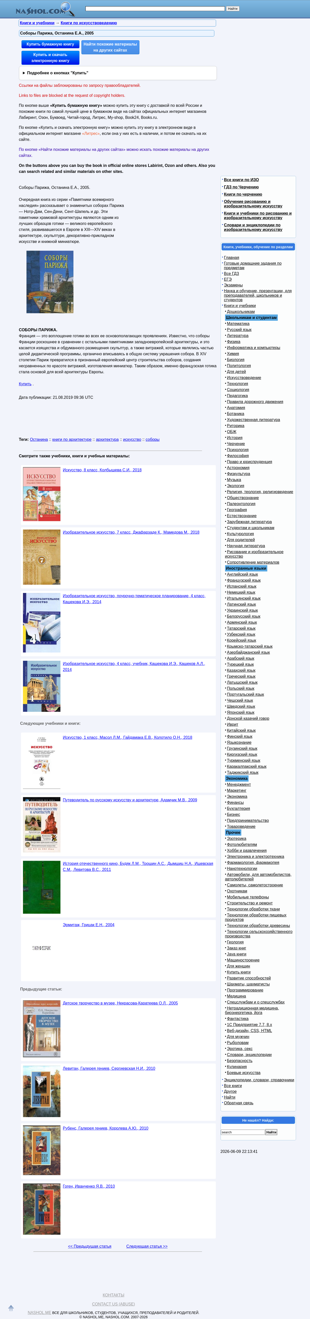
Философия (238, 456)
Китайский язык (241, 730)
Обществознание (243, 498)
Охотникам (237, 891)
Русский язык (239, 329)
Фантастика (238, 1019)
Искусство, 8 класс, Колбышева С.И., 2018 (102, 470)
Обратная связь (239, 1103)
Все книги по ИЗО (241, 180)
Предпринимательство (248, 820)
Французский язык (244, 580)
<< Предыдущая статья (89, 1246)
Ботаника (235, 414)
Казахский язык (241, 670)
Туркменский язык (243, 760)
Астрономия (238, 468)
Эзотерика (236, 838)
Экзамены (233, 285)
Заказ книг (236, 948)
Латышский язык (242, 682)
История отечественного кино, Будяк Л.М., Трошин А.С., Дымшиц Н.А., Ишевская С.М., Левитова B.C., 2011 (138, 866)
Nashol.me (39, 1312)
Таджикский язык (243, 772)
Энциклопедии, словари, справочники (259, 1080)
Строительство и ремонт (250, 903)
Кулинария (237, 1067)
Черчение (236, 444)
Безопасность (240, 1061)
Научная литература (246, 546)
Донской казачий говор (248, 718)
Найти (230, 1097)
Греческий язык (241, 676)
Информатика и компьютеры (253, 348)
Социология (238, 390)
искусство (132, 439)
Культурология (240, 534)
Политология (239, 366)
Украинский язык (242, 610)
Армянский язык (242, 622)
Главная (231, 257)
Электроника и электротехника (255, 856)
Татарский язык (241, 628)
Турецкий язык (240, 664)
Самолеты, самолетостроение (255, 885)
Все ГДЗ (231, 273)
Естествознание (242, 516)
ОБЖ (232, 432)
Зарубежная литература (249, 522)
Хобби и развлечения (247, 850)
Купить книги (239, 972)
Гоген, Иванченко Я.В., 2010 (89, 1186)
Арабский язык (240, 658)
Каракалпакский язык (247, 766)
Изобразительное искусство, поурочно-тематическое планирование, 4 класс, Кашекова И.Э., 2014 (134, 599)
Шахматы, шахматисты (248, 984)
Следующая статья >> (147, 1246)
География (237, 510)
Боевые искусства (244, 1073)
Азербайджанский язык (248, 652)
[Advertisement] (169, 215)
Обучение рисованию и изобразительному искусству (253, 203)
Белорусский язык (244, 616)
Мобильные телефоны (248, 897)
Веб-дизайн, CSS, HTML (249, 1031)
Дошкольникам (241, 311)
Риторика (236, 426)
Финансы (235, 802)
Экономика (237, 796)
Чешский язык (240, 700)
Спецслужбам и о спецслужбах (256, 1002)
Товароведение (241, 826)
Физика (234, 342)
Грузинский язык (242, 748)
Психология (238, 450)
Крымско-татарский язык (250, 646)
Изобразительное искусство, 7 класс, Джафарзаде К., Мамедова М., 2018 (131, 532)
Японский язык (241, 712)
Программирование (245, 990)
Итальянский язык (244, 598)
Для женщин (238, 966)
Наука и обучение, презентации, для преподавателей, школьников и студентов (258, 295)
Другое (230, 1091)
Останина (39, 439)
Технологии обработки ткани (253, 909)
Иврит (232, 724)
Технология (237, 384)
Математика (238, 323)
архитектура (107, 439)
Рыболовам (238, 1043)
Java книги (237, 954)
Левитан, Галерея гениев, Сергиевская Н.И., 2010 (109, 1068)
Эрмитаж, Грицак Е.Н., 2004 (89, 925)
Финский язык (240, 736)
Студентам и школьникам (251, 528)
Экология (235, 486)
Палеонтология (241, 504)
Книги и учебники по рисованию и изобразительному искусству (258, 215)
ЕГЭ (228, 279)
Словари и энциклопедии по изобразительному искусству (253, 227)
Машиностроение (243, 960)
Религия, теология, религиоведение (260, 492)
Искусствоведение (244, 378)
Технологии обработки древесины (258, 925)
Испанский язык (242, 586)
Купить (25, 384)
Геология (235, 942)
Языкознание (239, 742)
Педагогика (237, 396)
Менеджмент (239, 784)
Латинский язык (241, 604)
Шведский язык (241, 706)
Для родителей (241, 540)
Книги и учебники (240, 305)
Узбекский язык (241, 634)
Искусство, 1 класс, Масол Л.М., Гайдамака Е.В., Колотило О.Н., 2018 (127, 737)
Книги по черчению (243, 194)
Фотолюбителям (242, 844)
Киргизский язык (242, 754)
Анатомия (236, 408)
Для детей (236, 372)
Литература (238, 336)
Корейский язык (241, 640)
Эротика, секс (240, 1049)
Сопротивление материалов (253, 562)
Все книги (233, 1086)
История (235, 438)
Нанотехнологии (242, 868)
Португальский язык (245, 694)
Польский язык (241, 688)
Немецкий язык (241, 592)
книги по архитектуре (71, 439)
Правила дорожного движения (255, 402)
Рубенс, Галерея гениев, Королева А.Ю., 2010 (105, 1128)
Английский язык (242, 574)
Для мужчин (238, 1037)
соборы (153, 439)
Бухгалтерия (238, 808)
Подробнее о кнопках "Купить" (57, 73)
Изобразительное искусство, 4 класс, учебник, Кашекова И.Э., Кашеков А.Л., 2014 (134, 667)
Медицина (236, 996)
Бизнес (233, 814)
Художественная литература (253, 420)
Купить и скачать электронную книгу (50, 58)
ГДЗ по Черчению (241, 187)
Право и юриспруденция (249, 462)
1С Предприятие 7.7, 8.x (249, 1025)
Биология (236, 360)
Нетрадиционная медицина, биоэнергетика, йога (252, 1010)
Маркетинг (237, 790)
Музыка (234, 480)
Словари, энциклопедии (249, 1055)
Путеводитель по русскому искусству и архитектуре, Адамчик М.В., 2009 (130, 800)
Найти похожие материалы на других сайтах (110, 47)
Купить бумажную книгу (50, 44)
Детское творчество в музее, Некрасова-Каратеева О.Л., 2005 (120, 1003)
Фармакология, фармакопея (253, 862)
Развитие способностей (249, 978)
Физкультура (238, 474)
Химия (233, 354)
